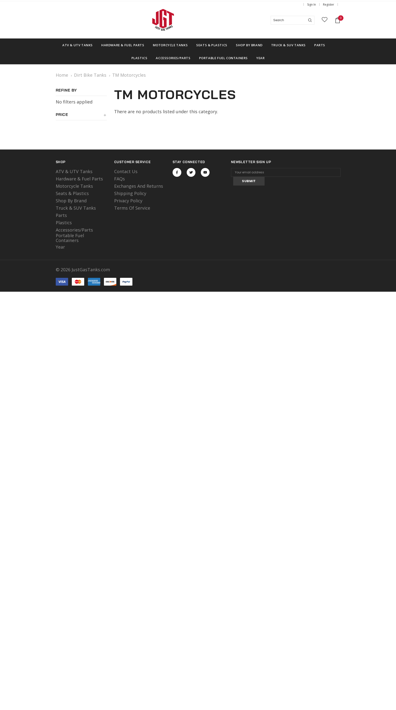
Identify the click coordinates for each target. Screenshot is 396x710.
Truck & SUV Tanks (76, 208)
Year (60, 246)
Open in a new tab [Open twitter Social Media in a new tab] (191, 172)
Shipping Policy (130, 193)
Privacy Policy (128, 200)
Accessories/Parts (74, 229)
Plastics (64, 222)
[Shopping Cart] (338, 20)
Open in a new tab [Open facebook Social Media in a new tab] (177, 172)
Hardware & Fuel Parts (79, 178)
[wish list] (324, 20)
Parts (61, 215)
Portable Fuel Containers (70, 238)
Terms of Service (132, 208)
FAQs (119, 178)
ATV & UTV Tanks (74, 171)
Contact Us (126, 171)
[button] (81, 116)
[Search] (310, 20)
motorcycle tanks (74, 186)
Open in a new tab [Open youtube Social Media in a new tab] (205, 172)
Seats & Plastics (72, 193)
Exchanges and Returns (138, 186)
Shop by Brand (71, 200)
